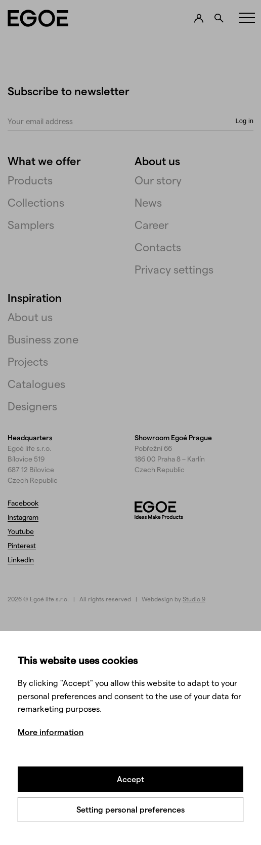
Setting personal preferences (130, 809)
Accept (130, 779)
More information (50, 732)
